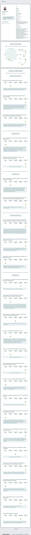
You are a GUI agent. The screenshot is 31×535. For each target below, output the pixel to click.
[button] (26, 534)
